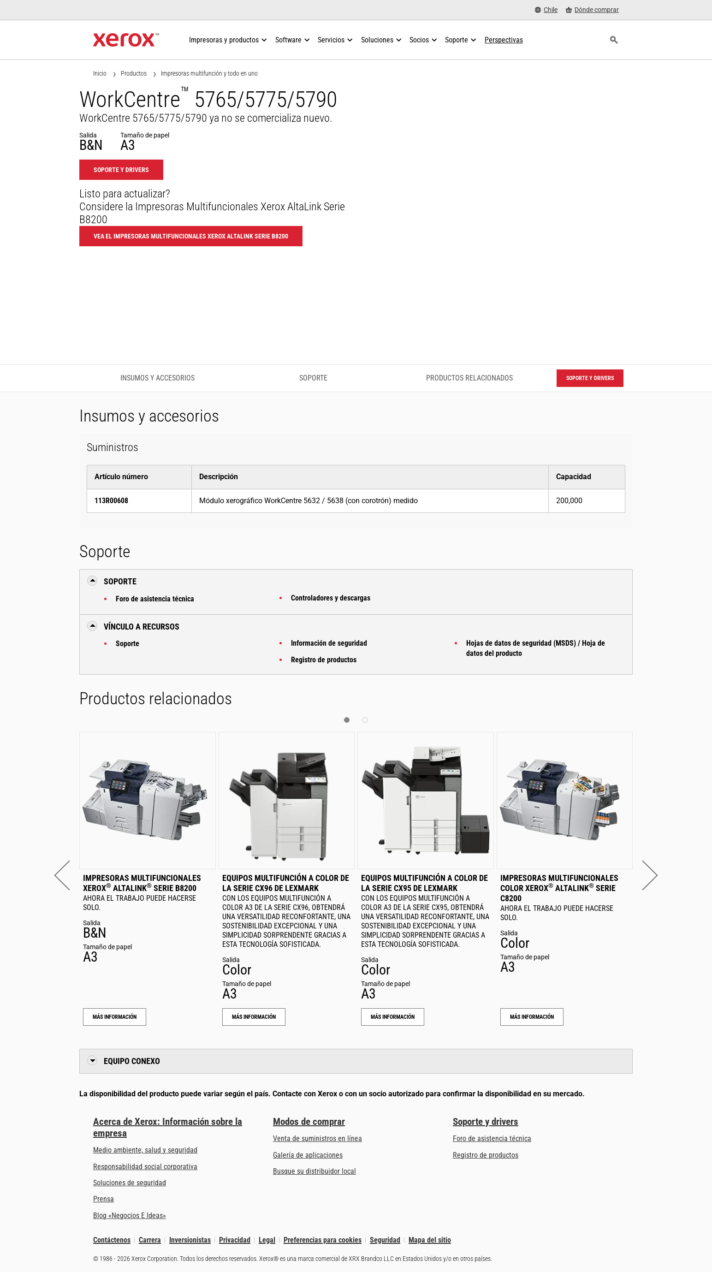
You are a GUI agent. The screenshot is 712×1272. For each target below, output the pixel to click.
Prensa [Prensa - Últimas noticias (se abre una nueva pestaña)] (103, 1199)
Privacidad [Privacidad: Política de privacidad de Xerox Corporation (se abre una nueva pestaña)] (234, 1239)
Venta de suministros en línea (317, 1138)
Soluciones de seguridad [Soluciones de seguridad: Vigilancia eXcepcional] (129, 1182)
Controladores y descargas (330, 598)
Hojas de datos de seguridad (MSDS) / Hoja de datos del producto (535, 648)
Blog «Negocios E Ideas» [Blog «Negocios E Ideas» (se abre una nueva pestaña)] (129, 1215)
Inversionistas (190, 1239)
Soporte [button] (120, 581)
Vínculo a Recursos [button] (141, 626)
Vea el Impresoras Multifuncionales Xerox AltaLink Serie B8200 (191, 236)
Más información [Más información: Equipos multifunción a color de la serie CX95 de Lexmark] (393, 1017)
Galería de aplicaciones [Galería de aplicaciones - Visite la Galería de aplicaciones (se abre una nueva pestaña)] (308, 1155)
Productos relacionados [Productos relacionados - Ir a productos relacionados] (469, 378)
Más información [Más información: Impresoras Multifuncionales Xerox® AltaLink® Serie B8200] (114, 1017)
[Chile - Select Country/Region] (546, 10)
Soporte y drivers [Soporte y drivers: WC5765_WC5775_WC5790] (121, 169)
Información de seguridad (329, 643)
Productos (134, 73)
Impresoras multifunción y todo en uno (209, 73)
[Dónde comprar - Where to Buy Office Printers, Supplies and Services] (592, 10)
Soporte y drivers (485, 1121)
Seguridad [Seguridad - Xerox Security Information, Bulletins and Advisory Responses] (385, 1239)
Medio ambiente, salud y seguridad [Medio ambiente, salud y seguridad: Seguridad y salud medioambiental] (145, 1150)
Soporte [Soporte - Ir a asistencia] (313, 378)
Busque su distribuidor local (314, 1171)
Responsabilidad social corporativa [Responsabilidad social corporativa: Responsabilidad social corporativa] (145, 1166)
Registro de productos (323, 659)
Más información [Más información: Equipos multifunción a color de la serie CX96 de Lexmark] (254, 1017)
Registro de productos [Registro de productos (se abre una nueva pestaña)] (485, 1155)
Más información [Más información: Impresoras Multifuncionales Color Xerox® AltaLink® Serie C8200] (532, 1017)
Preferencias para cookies (323, 1239)
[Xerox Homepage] (126, 40)
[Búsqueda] (614, 40)
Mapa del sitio (430, 1239)
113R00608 (111, 500)
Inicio (100, 73)
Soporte (127, 643)
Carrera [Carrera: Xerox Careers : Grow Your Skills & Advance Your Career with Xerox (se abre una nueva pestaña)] (150, 1239)
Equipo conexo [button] (132, 1061)
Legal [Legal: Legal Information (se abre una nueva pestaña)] (267, 1239)
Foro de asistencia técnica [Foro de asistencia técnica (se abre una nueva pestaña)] (492, 1138)
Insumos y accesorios (157, 378)
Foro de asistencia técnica (155, 598)
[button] (69, 875)
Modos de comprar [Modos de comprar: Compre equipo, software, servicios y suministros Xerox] (309, 1121)
